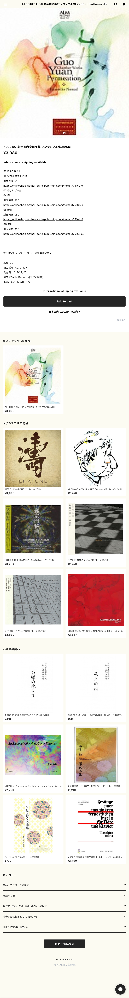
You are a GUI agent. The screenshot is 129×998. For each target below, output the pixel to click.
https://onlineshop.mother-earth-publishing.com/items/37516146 (43, 219)
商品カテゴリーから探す (16, 885)
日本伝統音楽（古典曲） (15, 927)
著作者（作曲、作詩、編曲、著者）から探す (25, 906)
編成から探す (10, 895)
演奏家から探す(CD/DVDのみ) (20, 916)
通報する (121, 320)
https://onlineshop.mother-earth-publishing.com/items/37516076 (43, 185)
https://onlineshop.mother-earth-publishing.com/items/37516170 (43, 204)
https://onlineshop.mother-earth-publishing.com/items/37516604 (43, 233)
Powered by (64, 965)
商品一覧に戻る (64, 944)
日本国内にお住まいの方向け (64, 311)
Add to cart (64, 301)
